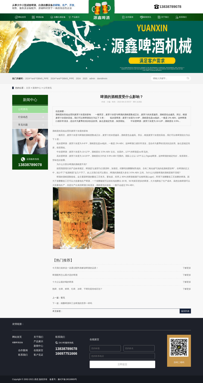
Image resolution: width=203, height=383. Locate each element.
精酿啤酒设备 (17, 342)
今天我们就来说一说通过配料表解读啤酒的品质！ (75, 268)
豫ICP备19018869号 (67, 379)
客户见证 (38, 355)
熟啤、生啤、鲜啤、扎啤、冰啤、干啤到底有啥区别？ (77, 289)
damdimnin (102, 78)
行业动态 (23, 117)
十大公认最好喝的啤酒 (62, 282)
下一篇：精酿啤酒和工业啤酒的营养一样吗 (72, 303)
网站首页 (22, 17)
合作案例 (129, 17)
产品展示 (76, 17)
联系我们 (183, 17)
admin (92, 78)
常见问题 (23, 124)
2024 (78, 78)
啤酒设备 (40, 17)
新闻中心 (37, 88)
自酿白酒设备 (60, 17)
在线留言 (38, 350)
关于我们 (165, 17)
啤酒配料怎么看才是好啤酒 (64, 275)
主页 (28, 88)
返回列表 (185, 311)
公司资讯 (47, 88)
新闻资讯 (147, 17)
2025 (85, 78)
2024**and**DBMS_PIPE (36, 78)
